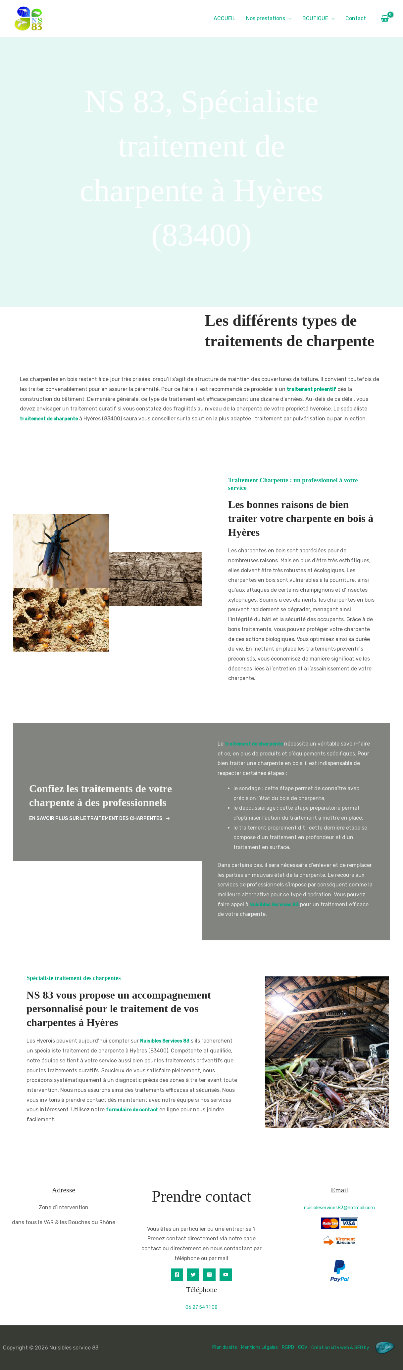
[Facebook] (177, 1274)
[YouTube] (226, 1274)
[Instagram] (209, 1274)
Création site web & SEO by (351, 1347)
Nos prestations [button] (265, 18)
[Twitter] (193, 1274)
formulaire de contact (191, 1109)
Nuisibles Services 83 (277, 904)
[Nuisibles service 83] (28, 18)
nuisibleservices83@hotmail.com (339, 1207)
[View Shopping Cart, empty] (384, 18)
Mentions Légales (244, 1347)
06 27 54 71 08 (201, 1307)
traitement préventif (315, 389)
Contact (355, 18)
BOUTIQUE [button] (315, 18)
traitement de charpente (53, 418)
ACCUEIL (224, 18)
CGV (293, 1347)
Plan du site (204, 1347)
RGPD (277, 1347)
